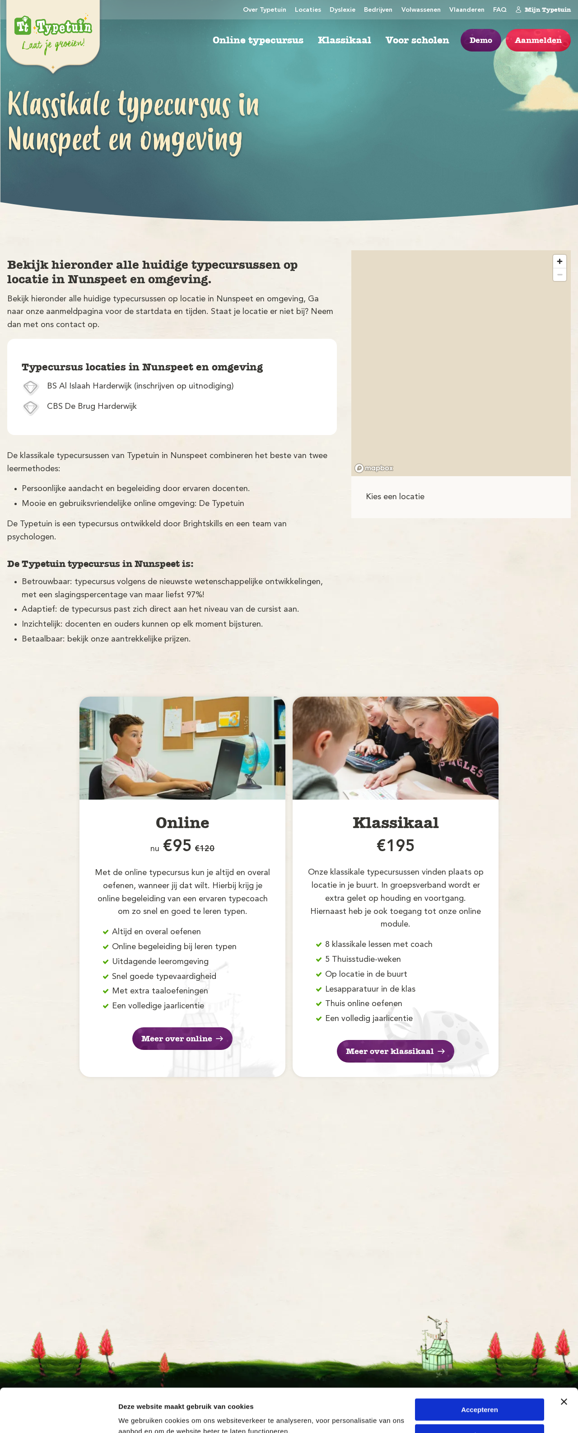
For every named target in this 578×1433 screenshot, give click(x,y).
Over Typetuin (264, 10)
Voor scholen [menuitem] (417, 40)
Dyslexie (342, 10)
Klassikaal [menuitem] (344, 40)
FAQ (500, 10)
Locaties (308, 10)
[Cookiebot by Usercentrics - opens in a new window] (58, 1415)
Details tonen (139, 1415)
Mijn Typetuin (543, 9)
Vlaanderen (467, 10)
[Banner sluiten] (564, 1361)
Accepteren (479, 1368)
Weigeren (479, 1394)
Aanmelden (538, 40)
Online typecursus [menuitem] (258, 40)
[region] (461, 363)
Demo (481, 40)
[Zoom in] (559, 261)
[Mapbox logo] (374, 468)
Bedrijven (378, 10)
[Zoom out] (559, 274)
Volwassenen (421, 10)
